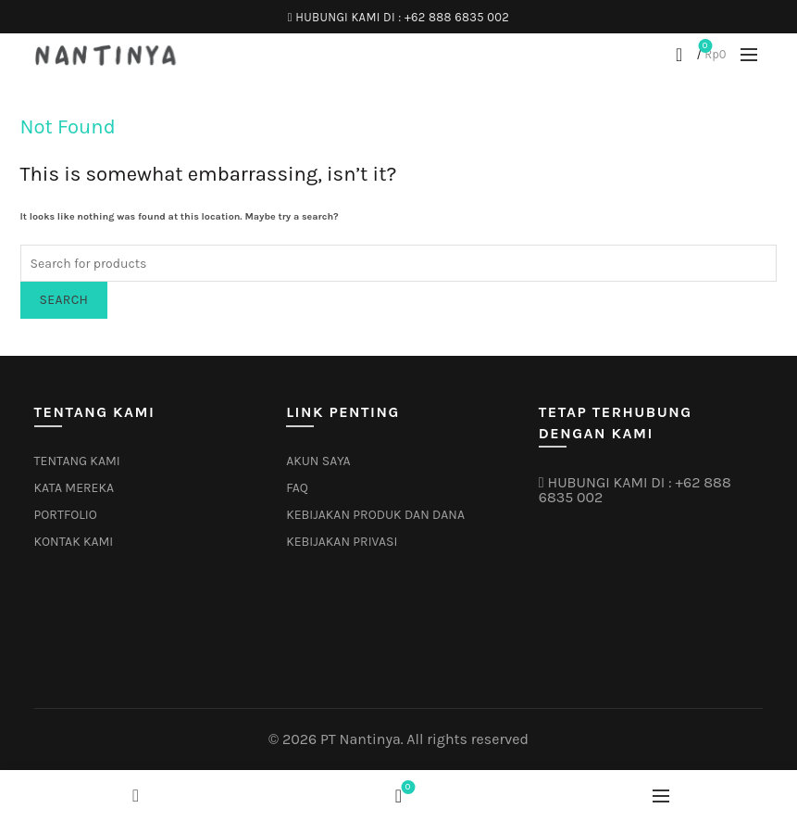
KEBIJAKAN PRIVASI (341, 541)
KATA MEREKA (74, 488)
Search (64, 300)
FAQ (297, 488)
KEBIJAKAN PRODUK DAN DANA (375, 515)
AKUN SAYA (318, 461)
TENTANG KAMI (77, 461)
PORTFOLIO (65, 515)
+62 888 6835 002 (457, 17)
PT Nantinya (360, 739)
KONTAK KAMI (74, 541)
